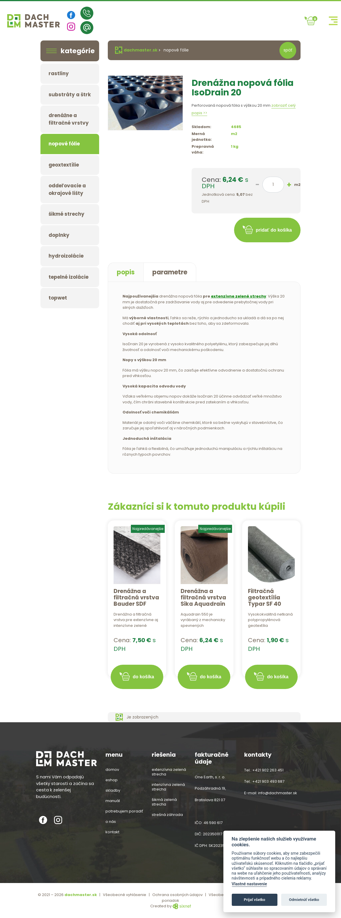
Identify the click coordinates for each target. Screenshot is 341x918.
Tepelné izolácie (68, 277)
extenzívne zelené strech (237, 296)
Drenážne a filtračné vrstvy (69, 119)
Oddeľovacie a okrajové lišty (67, 189)
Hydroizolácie (66, 255)
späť (287, 50)
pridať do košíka (274, 230)
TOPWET (58, 297)
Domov (112, 769)
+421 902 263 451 (267, 770)
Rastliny (59, 73)
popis (126, 272)
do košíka (143, 676)
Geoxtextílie (64, 164)
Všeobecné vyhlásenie (124, 894)
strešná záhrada (167, 814)
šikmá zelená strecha (164, 802)
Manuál (112, 801)
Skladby (112, 790)
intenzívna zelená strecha (168, 787)
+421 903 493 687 (268, 781)
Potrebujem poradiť (124, 811)
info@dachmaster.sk (277, 793)
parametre (169, 272)
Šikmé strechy (66, 213)
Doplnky (59, 235)
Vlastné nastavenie (249, 884)
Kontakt (112, 832)
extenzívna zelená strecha (169, 772)
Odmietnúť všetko (304, 899)
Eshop (111, 780)
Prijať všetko (254, 899)
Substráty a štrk (70, 94)
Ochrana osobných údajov (177, 894)
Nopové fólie (64, 143)
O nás (110, 821)
